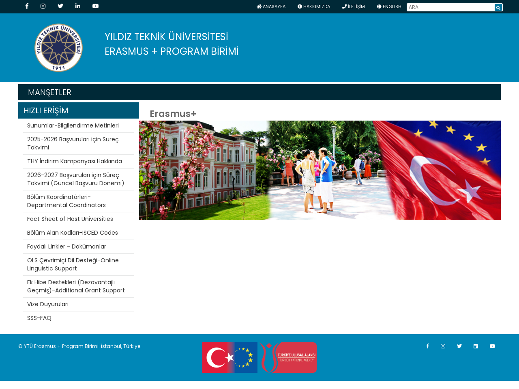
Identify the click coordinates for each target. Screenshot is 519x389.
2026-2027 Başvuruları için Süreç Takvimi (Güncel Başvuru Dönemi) (75, 179)
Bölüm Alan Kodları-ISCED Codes (72, 233)
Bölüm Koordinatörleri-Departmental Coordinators (66, 201)
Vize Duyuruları (48, 304)
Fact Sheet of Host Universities (70, 219)
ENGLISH (389, 6)
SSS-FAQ (39, 318)
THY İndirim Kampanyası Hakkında (74, 161)
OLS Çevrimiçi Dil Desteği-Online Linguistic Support (73, 264)
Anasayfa (271, 6)
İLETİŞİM (353, 6)
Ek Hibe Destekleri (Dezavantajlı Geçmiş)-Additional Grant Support (76, 286)
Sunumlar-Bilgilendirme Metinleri (73, 125)
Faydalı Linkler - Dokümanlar (66, 246)
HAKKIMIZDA (314, 6)
